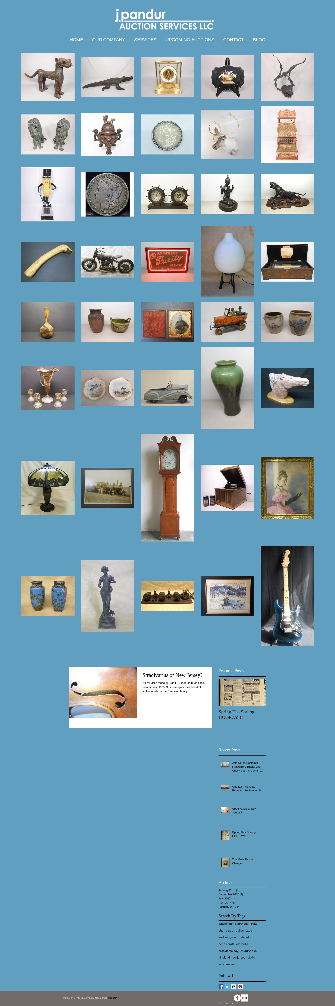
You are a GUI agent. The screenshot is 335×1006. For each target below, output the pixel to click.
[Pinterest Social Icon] (240, 986)
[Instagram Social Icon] (233, 986)
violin (251, 957)
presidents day (228, 951)
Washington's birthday (233, 923)
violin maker (227, 964)
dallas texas (244, 930)
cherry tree (226, 930)
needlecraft (226, 944)
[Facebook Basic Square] (221, 986)
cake (254, 923)
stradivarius (249, 951)
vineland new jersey (232, 957)
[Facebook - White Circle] (237, 998)
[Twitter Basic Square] (227, 986)
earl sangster (227, 937)
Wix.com (112, 997)
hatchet (244, 937)
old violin (242, 944)
